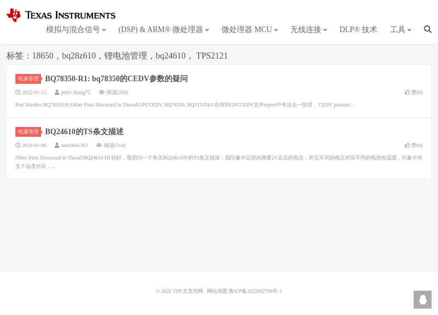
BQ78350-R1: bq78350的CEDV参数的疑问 (116, 78)
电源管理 (29, 79)
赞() (414, 92)
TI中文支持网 (64, 15)
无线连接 (305, 29)
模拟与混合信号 (73, 29)
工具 (397, 29)
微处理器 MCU (247, 29)
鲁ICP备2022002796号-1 (255, 291)
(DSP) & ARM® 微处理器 (160, 29)
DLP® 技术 (358, 29)
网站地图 (217, 291)
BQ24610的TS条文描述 (84, 131)
